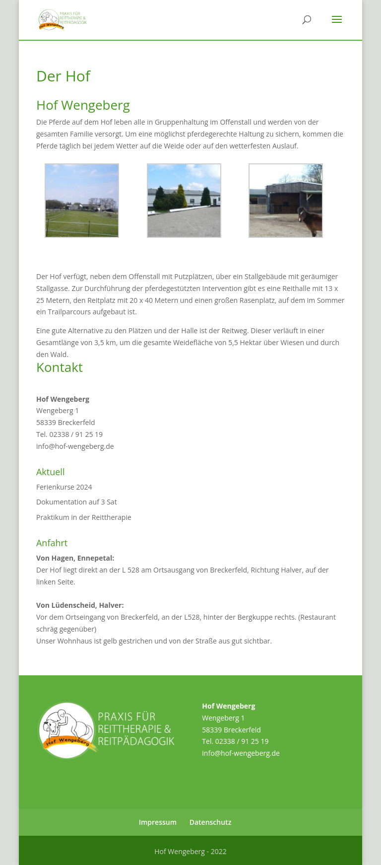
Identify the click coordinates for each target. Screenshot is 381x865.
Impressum (158, 822)
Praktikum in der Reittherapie (83, 517)
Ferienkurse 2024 (64, 487)
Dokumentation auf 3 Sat (76, 501)
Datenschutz (211, 822)
